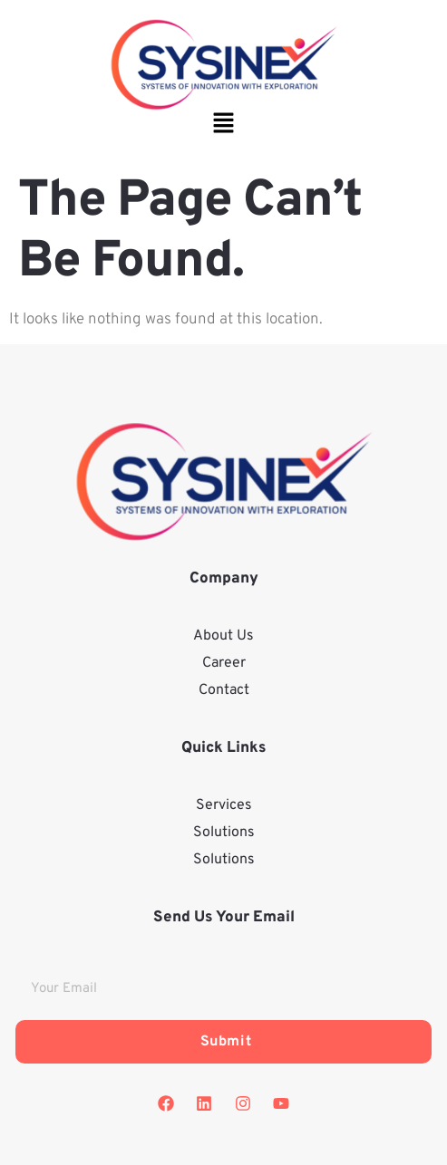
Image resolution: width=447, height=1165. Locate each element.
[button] (223, 126)
